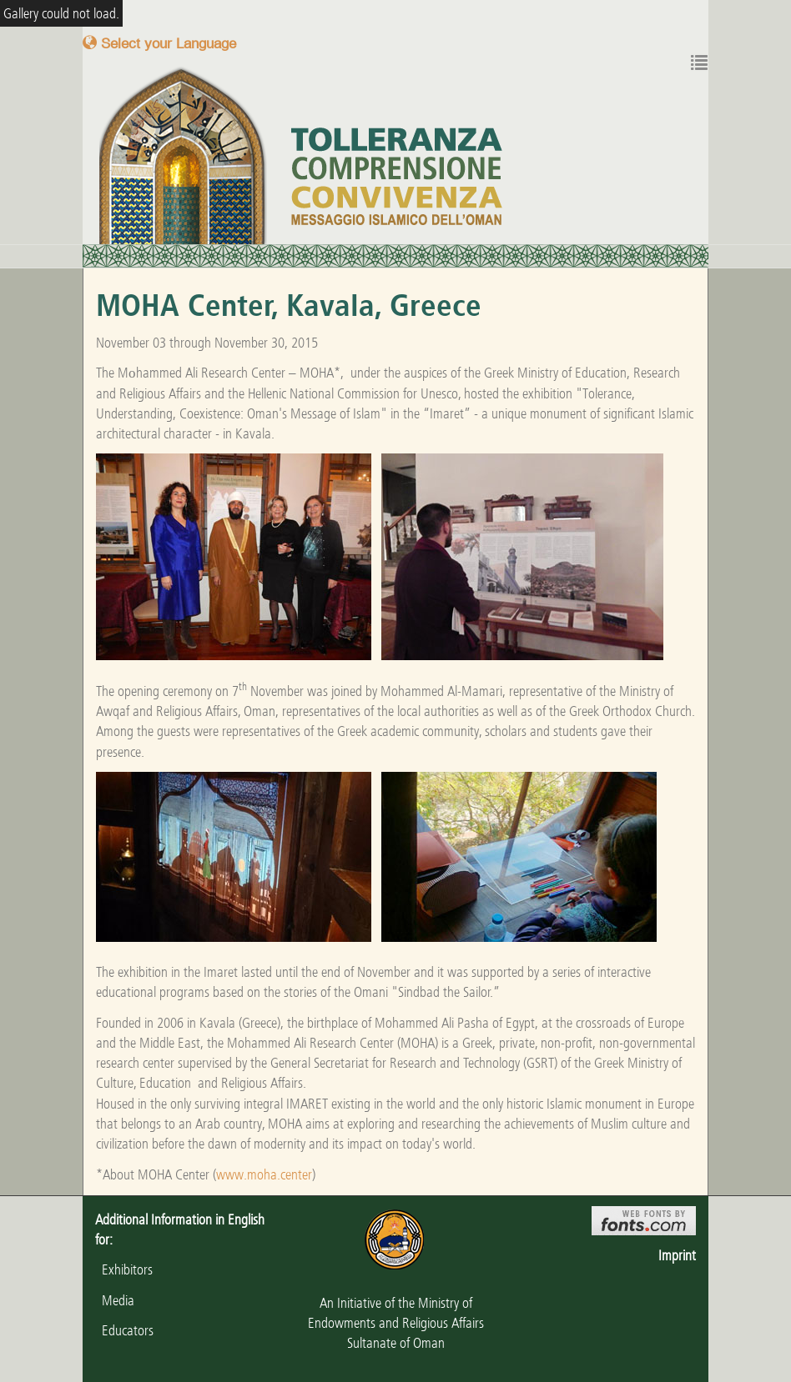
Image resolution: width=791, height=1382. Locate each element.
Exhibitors (124, 1269)
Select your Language (159, 43)
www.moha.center (264, 1174)
